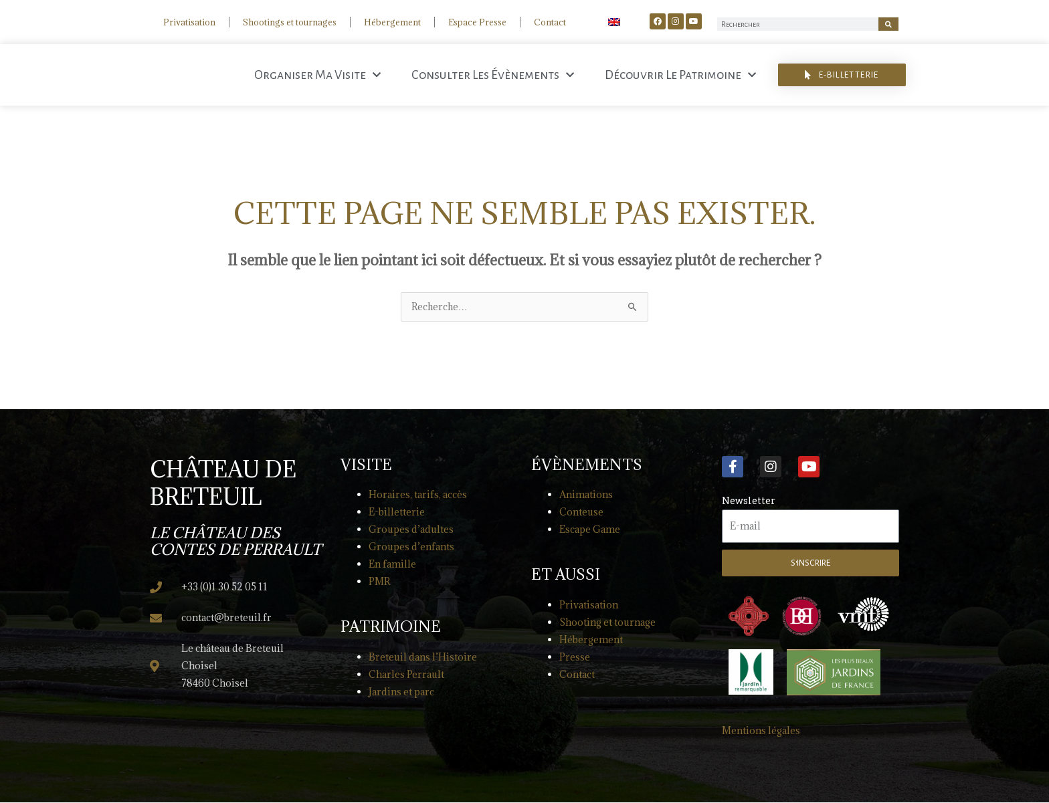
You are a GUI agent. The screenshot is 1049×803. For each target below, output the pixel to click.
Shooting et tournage (607, 622)
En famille (392, 564)
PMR (379, 582)
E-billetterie (397, 512)
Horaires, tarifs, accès (418, 495)
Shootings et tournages (290, 22)
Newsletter (748, 501)
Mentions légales (761, 731)
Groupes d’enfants (411, 547)
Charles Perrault (406, 675)
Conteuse (581, 512)
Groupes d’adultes (411, 530)
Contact (550, 22)
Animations (586, 495)
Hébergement (392, 22)
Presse (574, 657)
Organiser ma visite (317, 75)
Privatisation (189, 22)
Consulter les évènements (492, 75)
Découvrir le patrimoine (680, 75)
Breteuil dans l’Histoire (423, 657)
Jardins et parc (401, 692)
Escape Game (589, 530)
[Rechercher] (888, 24)
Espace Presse (477, 22)
